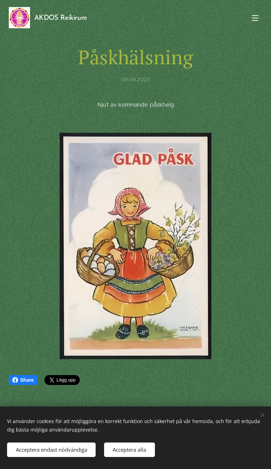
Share (23, 380)
